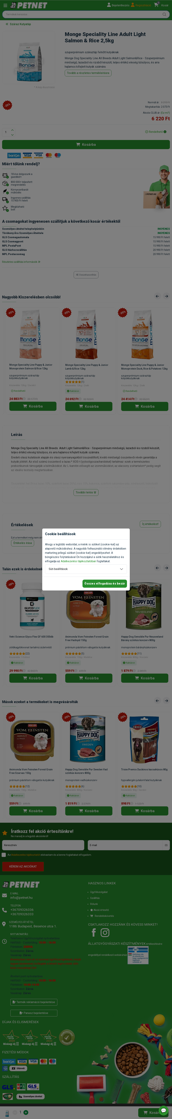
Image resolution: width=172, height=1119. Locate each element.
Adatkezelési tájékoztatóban (78, 561)
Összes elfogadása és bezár (104, 583)
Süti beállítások (58, 569)
